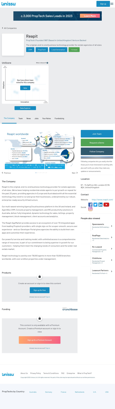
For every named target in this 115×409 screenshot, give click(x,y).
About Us (24, 373)
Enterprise (71, 373)
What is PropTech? (84, 373)
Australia (32, 392)
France (63, 392)
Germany (48, 392)
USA (107, 392)
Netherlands (79, 392)
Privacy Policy (35, 373)
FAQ (62, 373)
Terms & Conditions (51, 373)
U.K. (94, 392)
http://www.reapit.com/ (102, 199)
